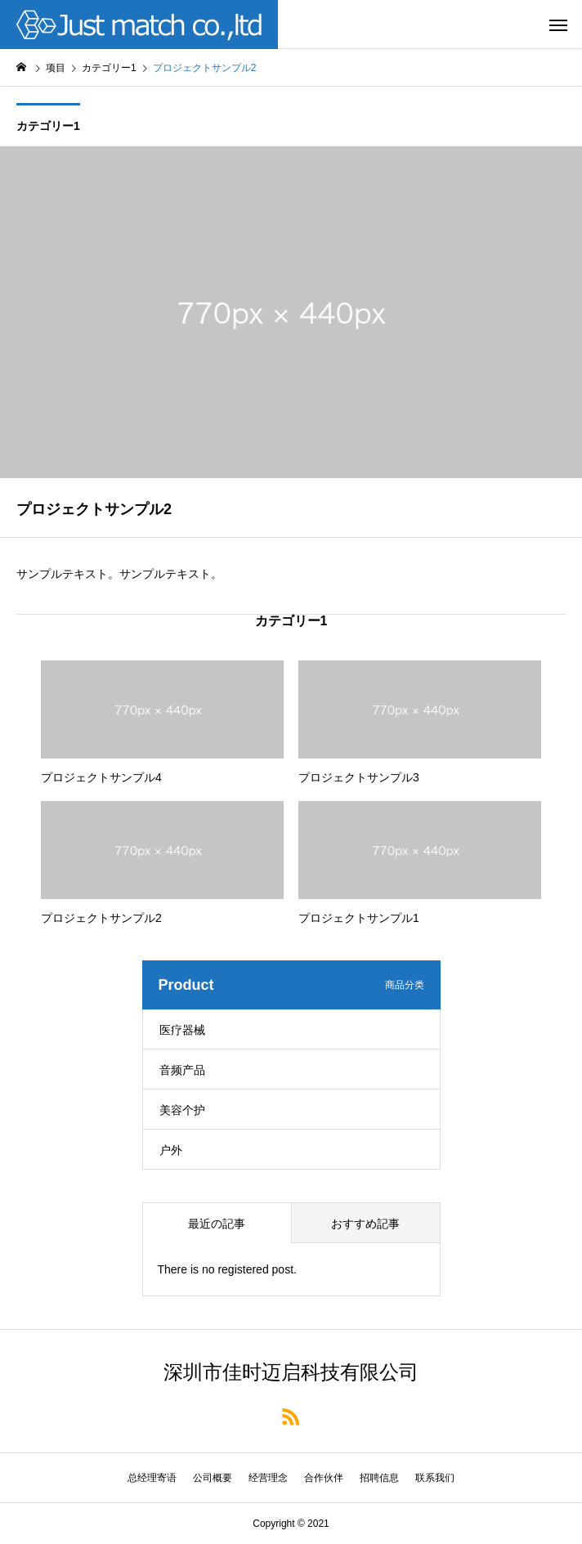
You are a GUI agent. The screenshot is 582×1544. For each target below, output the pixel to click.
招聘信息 (379, 1478)
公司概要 (212, 1478)
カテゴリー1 (48, 125)
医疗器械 (182, 1029)
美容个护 (182, 1110)
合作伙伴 (323, 1478)
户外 (170, 1150)
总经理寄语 (152, 1478)
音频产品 (182, 1069)
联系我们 (434, 1478)
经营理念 (268, 1478)
